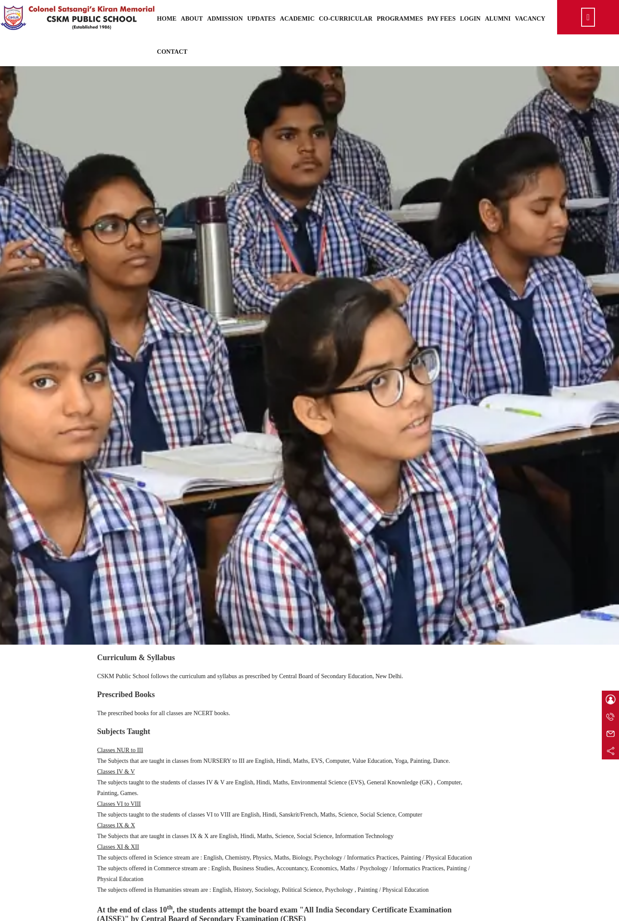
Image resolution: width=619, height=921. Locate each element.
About (192, 18)
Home (167, 18)
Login (470, 18)
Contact (172, 51)
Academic (297, 18)
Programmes (400, 18)
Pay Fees (441, 18)
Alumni (498, 18)
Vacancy (530, 18)
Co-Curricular (346, 18)
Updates (261, 18)
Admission (225, 18)
